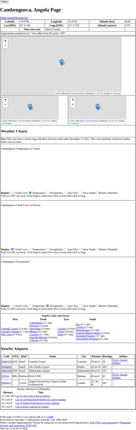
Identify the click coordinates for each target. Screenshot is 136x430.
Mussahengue (83, 330)
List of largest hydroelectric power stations (37, 403)
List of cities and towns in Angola (32, 396)
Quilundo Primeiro (85, 336)
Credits (50, 416)
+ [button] (5, 41)
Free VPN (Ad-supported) (103, 422)
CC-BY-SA (99, 93)
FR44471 (6, 383)
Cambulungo (36, 322)
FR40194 (6, 361)
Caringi (79, 327)
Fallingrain (117, 93)
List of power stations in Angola (32, 406)
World (3, 17)
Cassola (62, 328)
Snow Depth (89, 193)
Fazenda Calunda (10, 331)
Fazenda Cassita (9, 328)
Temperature (38, 193)
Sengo (61, 331)
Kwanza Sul (21, 17)
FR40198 (6, 370)
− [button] (5, 46)
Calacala (33, 340)
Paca (78, 324)
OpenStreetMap (78, 93)
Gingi (60, 334)
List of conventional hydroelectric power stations (40, 399)
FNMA (5, 376)
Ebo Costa (6, 334)
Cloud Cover (21, 193)
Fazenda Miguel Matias (88, 333)
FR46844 (6, 367)
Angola (11, 17)
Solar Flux (72, 193)
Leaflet (57, 93)
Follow (4, 1)
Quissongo (34, 328)
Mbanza (33, 331)
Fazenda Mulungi (38, 337)
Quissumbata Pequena (87, 338)
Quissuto (34, 325)
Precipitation (56, 193)
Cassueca (34, 334)
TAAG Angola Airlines (119, 361)
